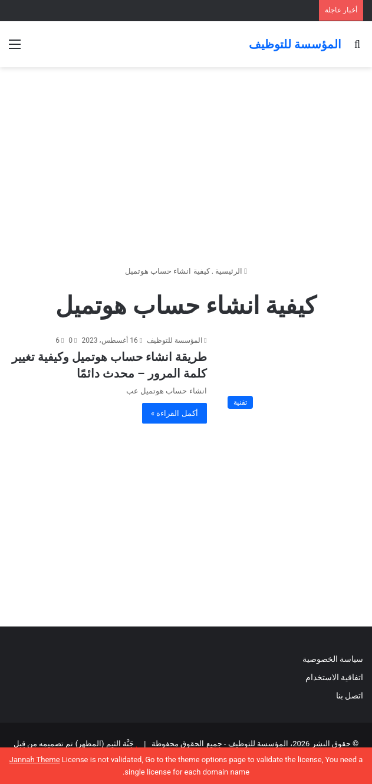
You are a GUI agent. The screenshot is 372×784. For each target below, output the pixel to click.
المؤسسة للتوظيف (174, 340)
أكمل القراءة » (174, 413)
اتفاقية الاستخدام (334, 677)
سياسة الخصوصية (332, 659)
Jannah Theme (34, 759)
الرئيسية (231, 271)
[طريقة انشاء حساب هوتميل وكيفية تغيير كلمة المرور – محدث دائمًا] (292, 374)
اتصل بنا (348, 695)
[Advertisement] (186, 161)
